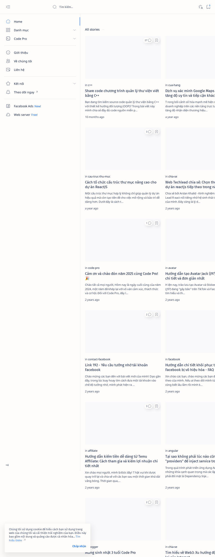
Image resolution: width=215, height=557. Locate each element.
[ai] (197, 79)
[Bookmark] (208, 7)
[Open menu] (8, 7)
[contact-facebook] (68, 310)
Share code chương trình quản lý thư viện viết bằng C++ (75, 77)
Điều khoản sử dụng (168, 122)
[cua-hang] (111, 67)
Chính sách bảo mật (167, 130)
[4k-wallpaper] (168, 68)
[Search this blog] (84, 6)
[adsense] (197, 68)
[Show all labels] (164, 99)
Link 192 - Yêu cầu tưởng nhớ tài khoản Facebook (73, 318)
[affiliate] (61, 388)
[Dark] (200, 7)
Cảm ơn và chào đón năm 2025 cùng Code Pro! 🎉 (74, 240)
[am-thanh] (168, 89)
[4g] (197, 57)
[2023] (168, 57)
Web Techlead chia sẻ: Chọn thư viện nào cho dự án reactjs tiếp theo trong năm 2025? (123, 162)
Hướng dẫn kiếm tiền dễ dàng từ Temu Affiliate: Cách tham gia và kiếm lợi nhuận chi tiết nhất (74, 401)
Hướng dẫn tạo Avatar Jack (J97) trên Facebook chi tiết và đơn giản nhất (123, 243)
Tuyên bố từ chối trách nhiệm (173, 126)
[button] (84, 40)
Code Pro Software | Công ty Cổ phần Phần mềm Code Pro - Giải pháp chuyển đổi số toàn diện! (124, 549)
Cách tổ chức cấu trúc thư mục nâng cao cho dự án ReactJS (74, 160)
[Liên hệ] (24, 69)
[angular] (110, 388)
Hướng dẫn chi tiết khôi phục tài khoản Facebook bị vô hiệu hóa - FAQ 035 (122, 321)
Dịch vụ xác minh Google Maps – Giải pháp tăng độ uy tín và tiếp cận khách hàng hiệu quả (122, 79)
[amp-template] (197, 89)
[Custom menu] (24, 92)
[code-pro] (63, 232)
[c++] (59, 67)
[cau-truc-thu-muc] (68, 149)
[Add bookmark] (93, 40)
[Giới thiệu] (24, 52)
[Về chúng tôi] (24, 61)
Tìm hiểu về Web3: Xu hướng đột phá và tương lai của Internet (121, 481)
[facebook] (111, 310)
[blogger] (62, 471)
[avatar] (109, 232)
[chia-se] (109, 149)
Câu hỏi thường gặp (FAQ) (171, 134)
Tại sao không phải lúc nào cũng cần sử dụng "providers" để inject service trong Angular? (124, 401)
